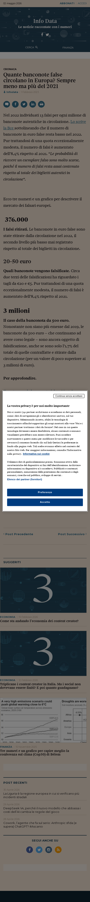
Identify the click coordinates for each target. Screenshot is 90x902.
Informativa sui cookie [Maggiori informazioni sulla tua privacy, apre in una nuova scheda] (36, 453)
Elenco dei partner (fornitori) (24, 479)
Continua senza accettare (68, 396)
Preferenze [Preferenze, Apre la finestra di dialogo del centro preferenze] (45, 492)
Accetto (45, 502)
